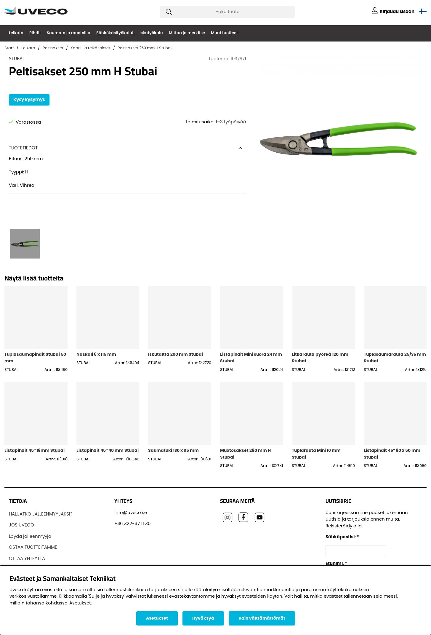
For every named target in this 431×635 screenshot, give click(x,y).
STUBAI (16, 59)
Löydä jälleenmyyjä (30, 536)
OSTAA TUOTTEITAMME (33, 547)
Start (9, 48)
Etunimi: (336, 563)
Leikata (16, 33)
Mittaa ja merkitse (187, 33)
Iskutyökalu (151, 33)
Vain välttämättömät (261, 618)
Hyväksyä (203, 618)
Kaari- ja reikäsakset (90, 48)
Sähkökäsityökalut (115, 33)
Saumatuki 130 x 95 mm (173, 450)
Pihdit (35, 33)
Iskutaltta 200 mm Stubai (175, 354)
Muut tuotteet (224, 33)
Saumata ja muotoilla (68, 33)
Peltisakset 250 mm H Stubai (145, 48)
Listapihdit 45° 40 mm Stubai (107, 450)
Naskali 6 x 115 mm (96, 354)
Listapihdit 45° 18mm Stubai (34, 450)
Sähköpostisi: (342, 537)
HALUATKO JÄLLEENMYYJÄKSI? (41, 514)
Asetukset (157, 618)
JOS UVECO (21, 525)
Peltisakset (53, 48)
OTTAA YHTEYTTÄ (27, 558)
